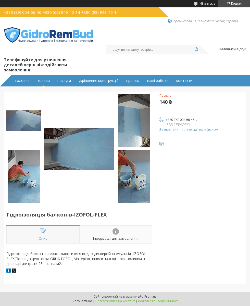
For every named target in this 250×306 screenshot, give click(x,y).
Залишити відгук (232, 49)
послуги (64, 80)
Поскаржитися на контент (115, 301)
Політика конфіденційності (158, 301)
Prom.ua (150, 296)
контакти (184, 80)
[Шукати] (196, 49)
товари (43, 80)
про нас (133, 80)
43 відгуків (207, 3)
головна (22, 80)
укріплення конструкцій (99, 80)
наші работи (158, 80)
